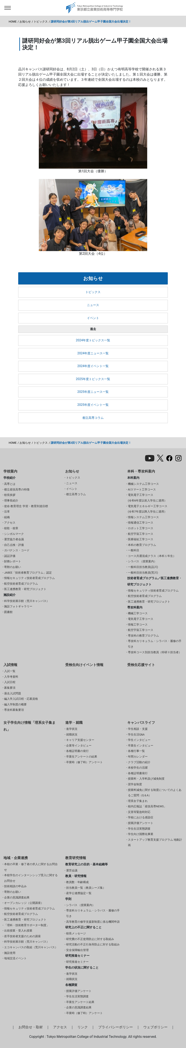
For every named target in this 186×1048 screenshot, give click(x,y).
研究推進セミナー (77, 961)
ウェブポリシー (155, 1027)
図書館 (8, 612)
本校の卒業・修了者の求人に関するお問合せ (31, 867)
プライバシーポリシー (115, 1027)
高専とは (9, 483)
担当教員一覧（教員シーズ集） (86, 887)
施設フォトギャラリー (18, 606)
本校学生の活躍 (138, 767)
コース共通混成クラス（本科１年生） (152, 556)
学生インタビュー (139, 740)
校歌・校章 (11, 528)
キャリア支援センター (80, 740)
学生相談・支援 (138, 728)
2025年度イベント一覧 (93, 405)
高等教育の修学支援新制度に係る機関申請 (93, 921)
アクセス (9, 522)
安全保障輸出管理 (77, 950)
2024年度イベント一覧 (93, 366)
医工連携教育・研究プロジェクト (25, 589)
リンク (82, 1027)
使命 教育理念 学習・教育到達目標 (26, 506)
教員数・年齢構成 (77, 882)
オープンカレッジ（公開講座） (24, 903)
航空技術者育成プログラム (21, 583)
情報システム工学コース (143, 517)
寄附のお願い (12, 567)
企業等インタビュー (78, 745)
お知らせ (25, 21)
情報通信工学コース (140, 522)
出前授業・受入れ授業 (18, 930)
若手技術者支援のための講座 (22, 936)
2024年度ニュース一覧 (93, 353)
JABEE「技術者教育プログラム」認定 (28, 572)
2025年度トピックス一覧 (93, 379)
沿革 (7, 511)
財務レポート (12, 561)
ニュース (93, 305)
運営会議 (71, 870)
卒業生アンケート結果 (80, 1002)
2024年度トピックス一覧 (93, 340)
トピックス (41, 21)
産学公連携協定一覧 (78, 893)
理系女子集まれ (138, 801)
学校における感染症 (140, 817)
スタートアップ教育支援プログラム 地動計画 (155, 842)
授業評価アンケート (140, 823)
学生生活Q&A (136, 734)
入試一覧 (9, 671)
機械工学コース (138, 613)
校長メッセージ (76, 933)
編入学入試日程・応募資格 (21, 698)
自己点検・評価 (14, 545)
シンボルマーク (14, 533)
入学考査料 (11, 676)
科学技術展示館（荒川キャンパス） (26, 601)
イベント (93, 318)
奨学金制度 (135, 784)
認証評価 (9, 556)
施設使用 (9, 952)
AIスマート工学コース (142, 489)
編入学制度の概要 (15, 704)
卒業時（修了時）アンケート (84, 762)
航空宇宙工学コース (140, 533)
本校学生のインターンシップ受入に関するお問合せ (31, 878)
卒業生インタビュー (140, 745)
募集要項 (9, 687)
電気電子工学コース (140, 619)
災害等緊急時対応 (139, 812)
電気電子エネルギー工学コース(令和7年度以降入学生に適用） (147, 509)
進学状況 (71, 728)
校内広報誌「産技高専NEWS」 (147, 806)
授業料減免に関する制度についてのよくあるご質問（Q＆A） (154, 792)
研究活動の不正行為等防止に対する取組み (93, 944)
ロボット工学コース (140, 528)
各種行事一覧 (136, 751)
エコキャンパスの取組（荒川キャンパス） (31, 947)
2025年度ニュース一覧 (93, 392)
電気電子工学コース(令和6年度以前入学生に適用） (147, 497)
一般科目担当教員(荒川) (143, 572)
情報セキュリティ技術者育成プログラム (29, 578)
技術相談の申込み (15, 886)
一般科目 (133, 550)
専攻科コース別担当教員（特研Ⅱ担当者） (154, 652)
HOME (12, 21)
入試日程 (9, 682)
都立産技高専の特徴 (16, 489)
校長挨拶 (9, 495)
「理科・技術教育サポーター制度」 (26, 925)
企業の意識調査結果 (16, 897)
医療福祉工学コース (140, 539)
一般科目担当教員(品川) (143, 567)
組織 (7, 517)
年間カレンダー (138, 756)
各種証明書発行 (138, 773)
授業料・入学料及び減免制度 (146, 778)
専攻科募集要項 (14, 709)
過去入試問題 (12, 693)
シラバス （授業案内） (142, 561)
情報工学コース (138, 624)
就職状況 (71, 734)
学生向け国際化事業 (140, 834)
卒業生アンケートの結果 (81, 756)
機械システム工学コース (143, 483)
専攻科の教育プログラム (143, 635)
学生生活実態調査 (139, 828)
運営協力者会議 (14, 539)
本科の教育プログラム (142, 545)
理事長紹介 (11, 500)
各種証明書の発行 (77, 751)
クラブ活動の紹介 (139, 762)
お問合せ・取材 (30, 1027)
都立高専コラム (93, 418)
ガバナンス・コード (16, 550)
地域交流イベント (15, 958)
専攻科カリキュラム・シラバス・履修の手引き (154, 643)
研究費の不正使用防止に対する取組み (90, 939)
